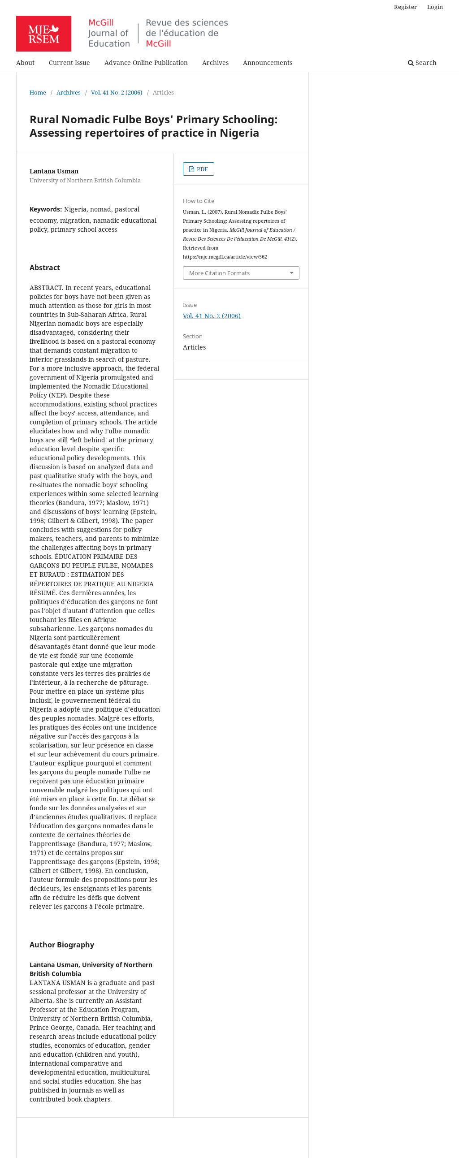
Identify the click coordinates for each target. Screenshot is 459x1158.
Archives (215, 62)
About (25, 62)
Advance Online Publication (146, 62)
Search (422, 62)
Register (405, 7)
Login (435, 7)
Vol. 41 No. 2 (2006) (117, 92)
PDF (201, 169)
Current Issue (69, 62)
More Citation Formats (219, 273)
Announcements (267, 62)
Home (38, 92)
